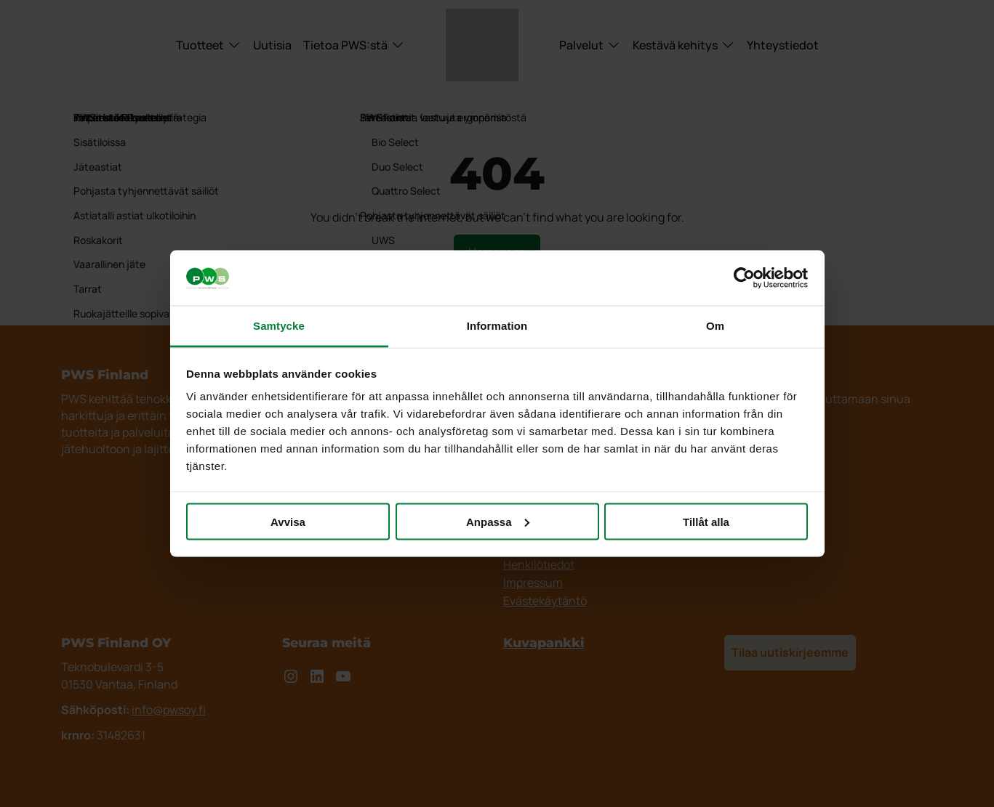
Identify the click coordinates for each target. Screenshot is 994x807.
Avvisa (287, 521)
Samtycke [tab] (279, 326)
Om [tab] (715, 326)
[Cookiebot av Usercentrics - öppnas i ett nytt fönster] (744, 278)
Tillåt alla (706, 521)
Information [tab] (497, 326)
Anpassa (497, 521)
